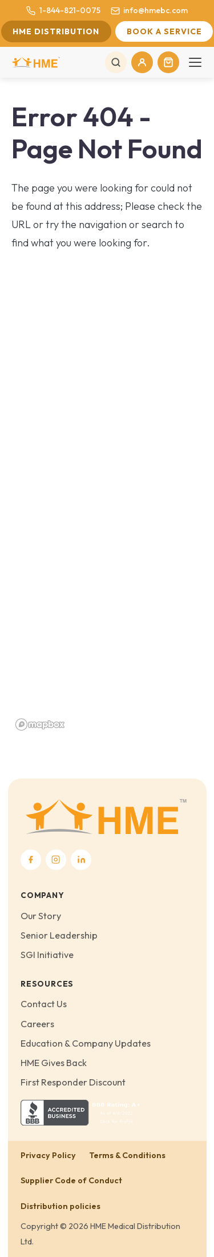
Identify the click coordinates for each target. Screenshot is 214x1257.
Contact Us (44, 1003)
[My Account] (142, 62)
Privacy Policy (48, 1155)
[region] (107, 534)
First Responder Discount (73, 1082)
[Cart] (168, 62)
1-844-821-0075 (63, 10)
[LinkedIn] (81, 859)
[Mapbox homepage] (40, 724)
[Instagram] (56, 859)
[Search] (116, 62)
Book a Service (164, 31)
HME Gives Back (54, 1062)
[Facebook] (31, 859)
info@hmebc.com (149, 10)
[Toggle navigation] (195, 62)
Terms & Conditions (127, 1155)
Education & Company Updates (86, 1043)
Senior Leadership (59, 935)
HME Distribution (56, 31)
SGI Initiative (47, 954)
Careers (37, 1023)
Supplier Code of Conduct (71, 1180)
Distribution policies (60, 1206)
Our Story (41, 915)
